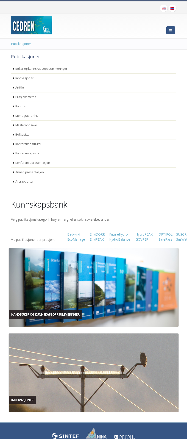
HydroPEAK (144, 234)
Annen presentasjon (29, 172)
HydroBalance (119, 239)
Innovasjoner (24, 78)
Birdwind (73, 234)
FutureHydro (118, 234)
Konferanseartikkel (28, 144)
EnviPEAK (97, 239)
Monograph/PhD (26, 116)
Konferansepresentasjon (32, 163)
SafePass (165, 239)
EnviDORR (97, 234)
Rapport (20, 106)
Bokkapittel (22, 134)
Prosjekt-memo (25, 97)
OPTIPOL (166, 234)
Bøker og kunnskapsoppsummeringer (41, 69)
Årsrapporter (24, 181)
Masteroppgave (26, 125)
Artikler (20, 87)
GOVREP (142, 239)
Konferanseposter (28, 153)
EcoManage (76, 239)
